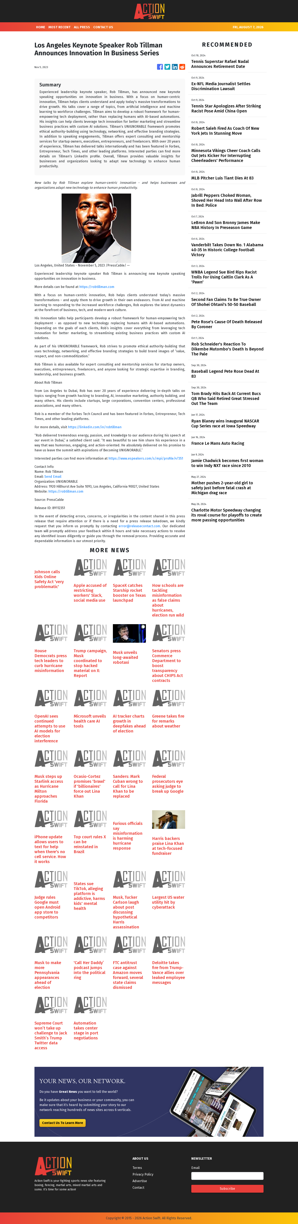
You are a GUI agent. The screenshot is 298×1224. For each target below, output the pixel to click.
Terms (137, 1168)
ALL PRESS (82, 27)
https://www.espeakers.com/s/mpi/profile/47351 (145, 458)
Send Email (52, 477)
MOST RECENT (59, 27)
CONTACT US (103, 27)
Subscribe (227, 1189)
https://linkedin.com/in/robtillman (95, 427)
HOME (40, 27)
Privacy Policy (142, 1174)
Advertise (139, 1181)
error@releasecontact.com (139, 526)
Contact (138, 1188)
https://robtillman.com (96, 287)
